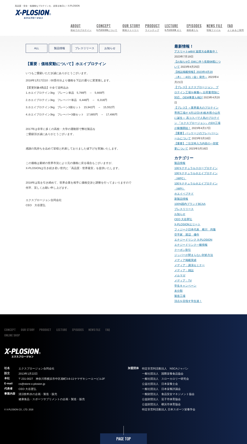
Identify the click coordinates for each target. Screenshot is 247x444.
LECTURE (173, 27)
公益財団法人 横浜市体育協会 (161, 404)
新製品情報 (181, 198)
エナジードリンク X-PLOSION (193, 239)
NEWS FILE (214, 27)
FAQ (235, 27)
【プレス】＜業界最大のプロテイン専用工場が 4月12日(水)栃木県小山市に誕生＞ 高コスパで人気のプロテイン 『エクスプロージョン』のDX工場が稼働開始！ (197, 118)
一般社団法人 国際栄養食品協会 (162, 373)
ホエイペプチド (184, 193)
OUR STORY (131, 27)
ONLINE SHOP (12, 335)
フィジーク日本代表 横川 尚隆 (195, 229)
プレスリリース (84, 48)
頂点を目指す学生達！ (188, 301)
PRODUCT (152, 27)
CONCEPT (107, 27)
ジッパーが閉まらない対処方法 (193, 255)
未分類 (178, 290)
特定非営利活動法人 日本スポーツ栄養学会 (168, 409)
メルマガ (179, 275)
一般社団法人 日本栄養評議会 (161, 389)
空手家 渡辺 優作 (186, 234)
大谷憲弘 (30, 389)
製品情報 (59, 48)
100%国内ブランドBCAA (190, 203)
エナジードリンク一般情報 (190, 244)
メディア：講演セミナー (189, 265)
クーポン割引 (182, 249)
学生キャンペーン (185, 285)
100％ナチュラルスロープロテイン (196, 168)
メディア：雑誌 (184, 270)
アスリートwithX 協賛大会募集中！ (196, 51)
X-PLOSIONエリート (187, 224)
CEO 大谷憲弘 (183, 219)
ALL (36, 48)
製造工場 (179, 295)
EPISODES (194, 27)
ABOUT (81, 27)
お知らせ (109, 48)
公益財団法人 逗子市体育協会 (161, 399)
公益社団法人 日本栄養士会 (160, 383)
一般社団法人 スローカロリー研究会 (165, 378)
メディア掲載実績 (185, 260)
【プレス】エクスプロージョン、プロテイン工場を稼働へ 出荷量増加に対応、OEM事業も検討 (196, 92)
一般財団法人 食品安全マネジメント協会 (168, 394)
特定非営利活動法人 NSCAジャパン (165, 368)
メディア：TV (183, 280)
